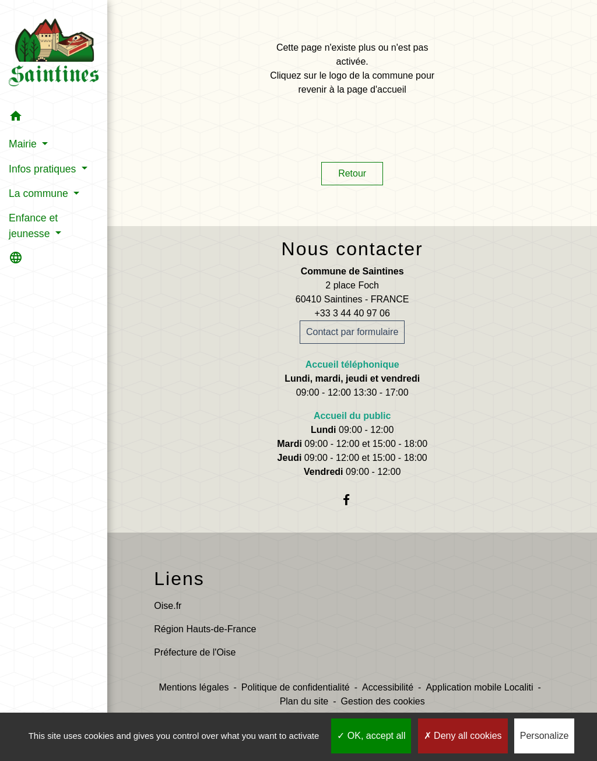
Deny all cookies (463, 736)
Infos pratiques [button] (44, 169)
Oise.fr (167, 606)
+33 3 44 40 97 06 (351, 313)
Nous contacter (352, 248)
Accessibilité (387, 687)
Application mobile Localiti (479, 687)
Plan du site (304, 701)
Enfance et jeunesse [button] (33, 225)
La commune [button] (40, 193)
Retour (352, 173)
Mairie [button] (24, 144)
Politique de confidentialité (295, 687)
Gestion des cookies (383, 701)
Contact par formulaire (352, 332)
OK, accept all (371, 736)
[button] (54, 118)
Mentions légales (194, 687)
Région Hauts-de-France (205, 629)
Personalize (544, 736)
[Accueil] (54, 52)
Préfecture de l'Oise (195, 652)
